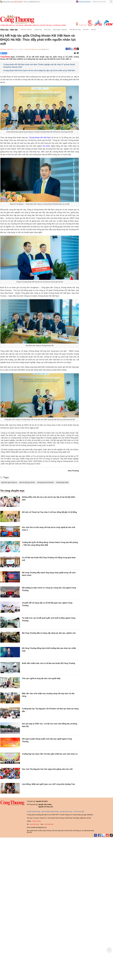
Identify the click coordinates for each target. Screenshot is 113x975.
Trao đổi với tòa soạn (66, 811)
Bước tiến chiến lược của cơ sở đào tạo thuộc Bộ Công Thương (49, 663)
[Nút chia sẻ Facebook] (15, 53)
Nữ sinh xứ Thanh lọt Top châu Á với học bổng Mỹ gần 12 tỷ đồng (49, 512)
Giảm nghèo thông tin (31, 25)
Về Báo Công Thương (33, 811)
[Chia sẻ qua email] (75, 53)
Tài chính (46, 146)
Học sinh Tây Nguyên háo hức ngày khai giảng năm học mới (47, 769)
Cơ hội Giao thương (59, 25)
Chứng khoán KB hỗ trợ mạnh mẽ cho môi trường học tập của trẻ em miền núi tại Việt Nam (39, 70)
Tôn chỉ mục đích (79, 811)
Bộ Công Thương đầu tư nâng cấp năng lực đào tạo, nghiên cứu (49, 633)
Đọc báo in (19, 25)
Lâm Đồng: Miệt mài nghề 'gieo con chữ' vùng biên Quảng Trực (48, 784)
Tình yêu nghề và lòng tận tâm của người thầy (41, 678)
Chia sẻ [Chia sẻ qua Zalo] (4, 53)
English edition (84, 2)
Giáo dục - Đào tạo (9, 30)
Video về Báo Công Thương (49, 811)
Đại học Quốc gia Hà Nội (27, 482)
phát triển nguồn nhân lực (9, 482)
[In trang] (78, 53)
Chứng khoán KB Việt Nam (40, 138)
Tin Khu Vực (81, 24)
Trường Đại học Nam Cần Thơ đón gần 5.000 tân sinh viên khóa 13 (49, 754)
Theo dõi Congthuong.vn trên (32, 49)
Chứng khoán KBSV (62, 482)
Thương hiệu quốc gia (7, 25)
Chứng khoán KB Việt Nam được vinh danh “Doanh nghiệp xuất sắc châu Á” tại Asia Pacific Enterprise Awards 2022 (39, 66)
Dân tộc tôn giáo (46, 25)
